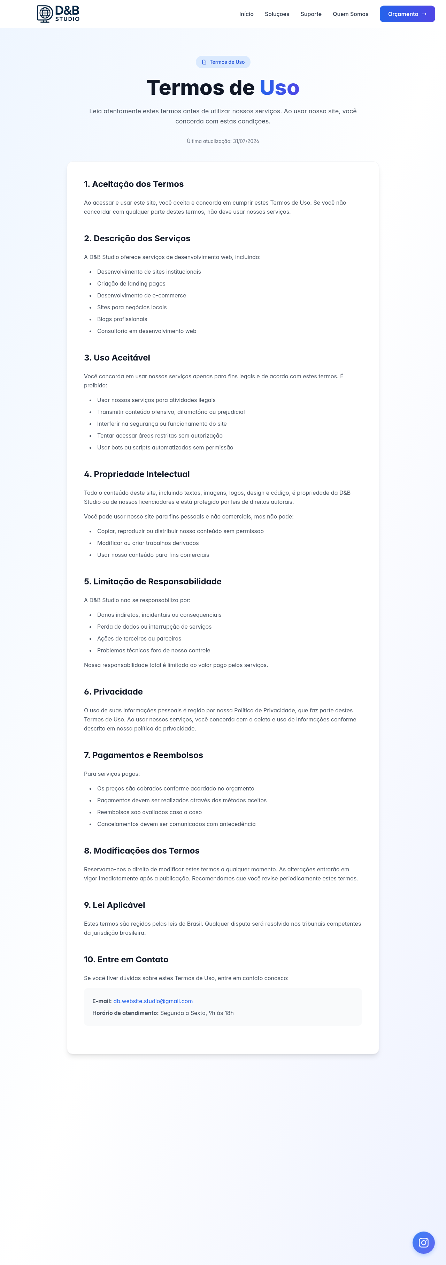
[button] (424, 1243)
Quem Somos (350, 13)
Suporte (311, 13)
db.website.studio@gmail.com (153, 1001)
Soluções (277, 13)
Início (246, 13)
